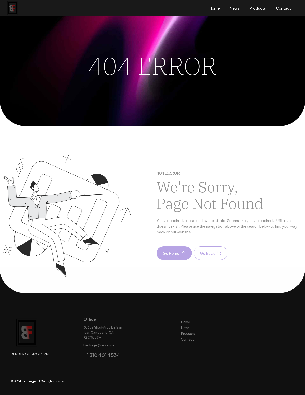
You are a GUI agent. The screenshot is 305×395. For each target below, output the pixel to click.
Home (214, 8)
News (234, 8)
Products (258, 8)
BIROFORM (39, 354)
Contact (283, 8)
